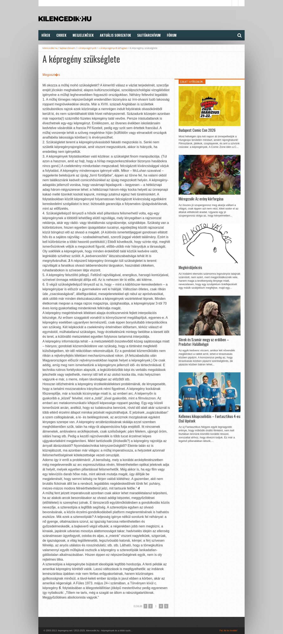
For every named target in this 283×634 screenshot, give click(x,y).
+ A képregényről (86, 47)
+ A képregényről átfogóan (113, 47)
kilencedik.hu (49, 47)
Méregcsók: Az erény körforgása (201, 199)
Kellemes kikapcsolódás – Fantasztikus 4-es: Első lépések (210, 418)
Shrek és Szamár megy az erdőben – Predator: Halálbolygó (204, 342)
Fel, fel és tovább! (228, 630)
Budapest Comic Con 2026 (197, 130)
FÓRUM (172, 35)
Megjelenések (83, 35)
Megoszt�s (51, 74)
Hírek (45, 35)
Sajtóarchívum (149, 35)
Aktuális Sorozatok (115, 35)
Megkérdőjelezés (190, 267)
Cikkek (61, 35)
